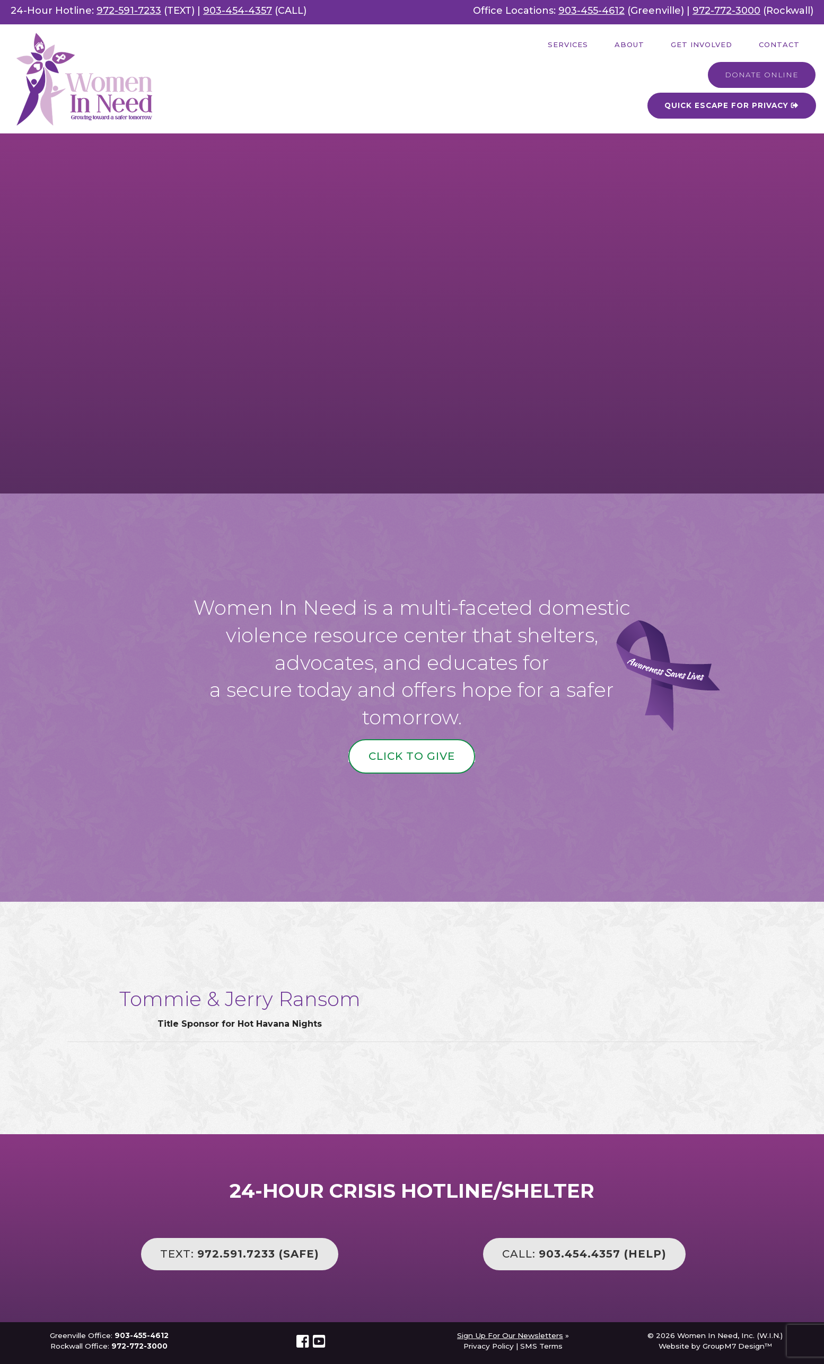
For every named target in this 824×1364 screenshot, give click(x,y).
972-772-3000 (726, 10)
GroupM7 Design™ (737, 1346)
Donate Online (762, 74)
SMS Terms (541, 1346)
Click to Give (412, 756)
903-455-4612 (591, 10)
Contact (779, 44)
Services (568, 44)
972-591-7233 (129, 10)
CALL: (584, 1254)
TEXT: (239, 1254)
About (629, 44)
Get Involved (701, 44)
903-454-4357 (237, 10)
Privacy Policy (488, 1346)
